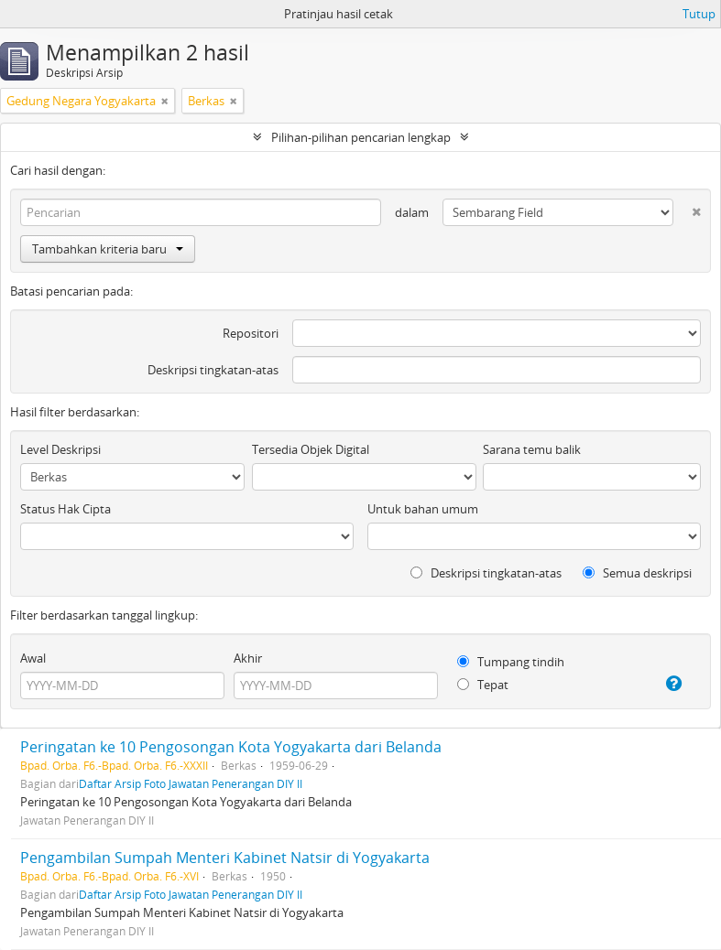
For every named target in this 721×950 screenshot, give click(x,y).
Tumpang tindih (510, 661)
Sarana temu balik (532, 449)
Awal (33, 658)
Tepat (482, 684)
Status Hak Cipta (65, 509)
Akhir (248, 658)
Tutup (699, 13)
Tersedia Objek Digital (310, 449)
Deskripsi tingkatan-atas (213, 370)
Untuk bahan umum (422, 509)
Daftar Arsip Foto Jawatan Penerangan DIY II (190, 783)
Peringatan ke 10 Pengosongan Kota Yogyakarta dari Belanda (231, 747)
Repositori (251, 333)
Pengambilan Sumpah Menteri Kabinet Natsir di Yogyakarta (225, 857)
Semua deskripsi (637, 573)
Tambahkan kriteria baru (107, 249)
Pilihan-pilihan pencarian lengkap (361, 137)
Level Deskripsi (60, 449)
